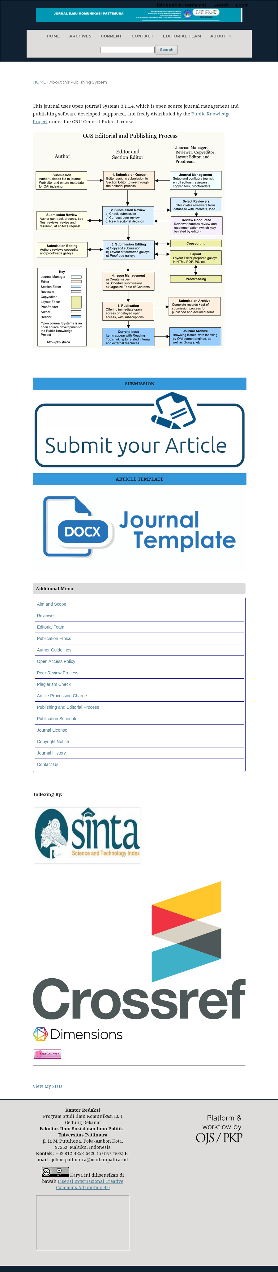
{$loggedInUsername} (181, 4)
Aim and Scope (51, 604)
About (219, 35)
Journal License (52, 730)
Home (53, 35)
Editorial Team (182, 35)
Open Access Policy (56, 661)
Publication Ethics (54, 638)
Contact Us (47, 764)
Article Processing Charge (62, 695)
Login (242, 4)
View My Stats (47, 1086)
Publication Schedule (57, 718)
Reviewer (46, 615)
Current (111, 35)
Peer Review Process (58, 672)
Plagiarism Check (54, 684)
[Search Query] (127, 50)
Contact (142, 35)
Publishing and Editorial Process (68, 707)
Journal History (51, 753)
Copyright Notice (53, 741)
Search (166, 49)
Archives (80, 35)
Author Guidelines (54, 649)
